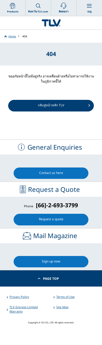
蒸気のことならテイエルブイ (51, 22)
